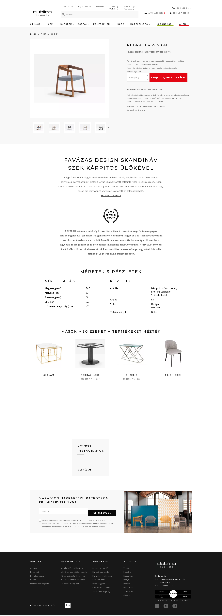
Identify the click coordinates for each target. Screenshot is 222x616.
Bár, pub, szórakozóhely (102, 576)
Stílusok (37, 24)
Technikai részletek (111, 195)
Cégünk (33, 569)
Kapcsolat (100, 7)
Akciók (185, 24)
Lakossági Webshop (114, 8)
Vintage (126, 569)
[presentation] (30, 128)
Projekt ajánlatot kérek (168, 77)
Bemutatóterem (37, 576)
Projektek (68, 7)
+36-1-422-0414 (163, 583)
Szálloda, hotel (98, 580)
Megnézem (84, 472)
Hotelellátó (140, 24)
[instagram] (166, 606)
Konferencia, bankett (101, 588)
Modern (126, 584)
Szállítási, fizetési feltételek (73, 580)
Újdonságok (166, 24)
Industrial (127, 573)
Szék (52, 24)
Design (126, 580)
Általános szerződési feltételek (74, 573)
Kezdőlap (34, 34)
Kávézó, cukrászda (100, 573)
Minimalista (128, 588)
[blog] (174, 606)
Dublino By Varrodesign (129, 8)
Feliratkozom (102, 513)
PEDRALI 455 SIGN (49, 34)
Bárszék (67, 24)
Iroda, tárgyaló (98, 584)
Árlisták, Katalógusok (70, 584)
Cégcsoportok (84, 7)
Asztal (83, 24)
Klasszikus (128, 576)
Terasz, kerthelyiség (101, 592)
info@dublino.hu (166, 586)
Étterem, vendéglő (100, 569)
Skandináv (128, 592)
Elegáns (126, 596)
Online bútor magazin (39, 584)
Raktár (33, 580)
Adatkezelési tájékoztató (72, 569)
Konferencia (103, 24)
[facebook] (157, 606)
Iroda (121, 24)
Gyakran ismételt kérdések (73, 576)
